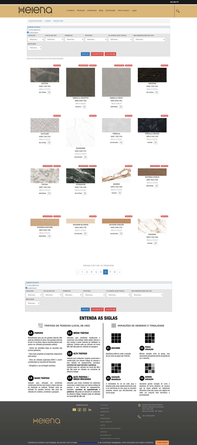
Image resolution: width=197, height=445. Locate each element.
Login (134, 10)
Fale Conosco (123, 10)
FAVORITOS (97, 54)
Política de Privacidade (110, 428)
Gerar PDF (110, 54)
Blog (101, 10)
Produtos (81, 10)
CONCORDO (162, 442)
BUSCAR (85, 54)
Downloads (110, 10)
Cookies (103, 432)
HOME (48, 21)
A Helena (70, 10)
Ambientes (91, 10)
